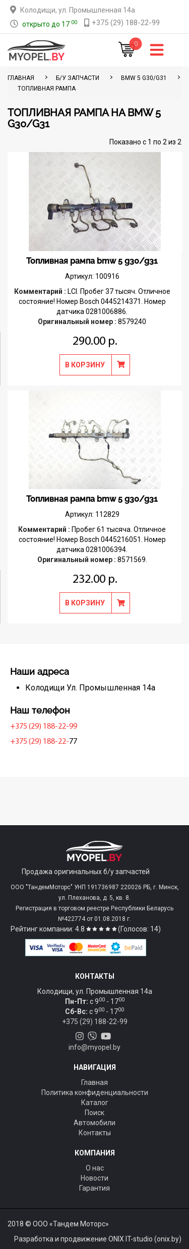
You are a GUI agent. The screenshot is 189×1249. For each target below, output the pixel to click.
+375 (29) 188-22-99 (43, 727)
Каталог (94, 1103)
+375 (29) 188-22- (39, 742)
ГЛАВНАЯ (21, 78)
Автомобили (94, 1123)
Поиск (94, 1113)
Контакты (95, 1133)
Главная (94, 1082)
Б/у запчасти (77, 78)
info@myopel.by (94, 1047)
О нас (95, 1168)
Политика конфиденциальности (94, 1092)
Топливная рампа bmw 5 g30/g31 (92, 261)
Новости (94, 1178)
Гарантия (94, 1188)
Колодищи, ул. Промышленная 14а (77, 10)
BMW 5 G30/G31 (144, 78)
